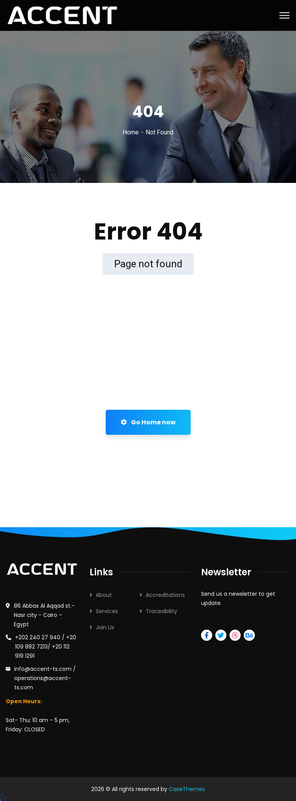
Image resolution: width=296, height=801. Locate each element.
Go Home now (148, 422)
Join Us (105, 627)
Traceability (161, 611)
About (104, 595)
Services (107, 611)
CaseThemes (187, 789)
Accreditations (165, 595)
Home (131, 132)
